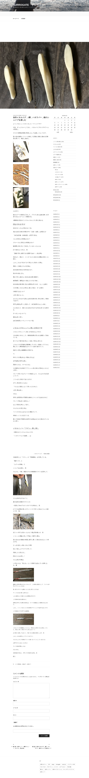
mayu (53, 759)
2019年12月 (56, 303)
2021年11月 (56, 246)
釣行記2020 (55, 193)
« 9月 (58, 127)
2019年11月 (56, 305)
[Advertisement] (44, 27)
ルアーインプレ (56, 147)
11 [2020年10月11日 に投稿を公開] (74, 118)
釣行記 (54, 185)
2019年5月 (55, 321)
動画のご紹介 (56, 155)
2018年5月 (55, 352)
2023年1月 (55, 217)
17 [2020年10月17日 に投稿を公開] (71, 120)
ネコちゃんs (56, 139)
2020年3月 (55, 295)
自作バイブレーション (60, 179)
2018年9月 (55, 342)
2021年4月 (55, 261)
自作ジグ (57, 174)
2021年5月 (55, 259)
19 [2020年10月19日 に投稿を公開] (54, 122)
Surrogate (58, 759)
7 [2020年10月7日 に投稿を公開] (61, 118)
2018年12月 (56, 334)
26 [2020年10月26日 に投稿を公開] (54, 125)
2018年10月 (56, 339)
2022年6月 (55, 230)
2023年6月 (55, 212)
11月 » (71, 127)
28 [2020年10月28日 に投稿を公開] (61, 125)
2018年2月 (55, 360)
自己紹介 (23, 14)
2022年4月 (55, 235)
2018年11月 (56, 337)
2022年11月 (56, 222)
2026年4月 (55, 209)
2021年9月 (55, 248)
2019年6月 (55, 318)
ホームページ (16, 14)
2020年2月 (55, 298)
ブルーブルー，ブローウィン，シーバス (49, 762)
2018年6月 (55, 350)
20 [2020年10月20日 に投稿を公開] (58, 122)
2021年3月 (55, 264)
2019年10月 (56, 308)
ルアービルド (62, 762)
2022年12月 (56, 220)
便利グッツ (55, 152)
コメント (16, 677)
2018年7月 (55, 347)
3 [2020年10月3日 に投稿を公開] (71, 115)
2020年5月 (55, 290)
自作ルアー (29, 659)
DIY (49, 759)
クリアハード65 (71, 759)
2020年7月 (55, 285)
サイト (14, 710)
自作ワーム (57, 182)
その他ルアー (24, 659)
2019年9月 (55, 311)
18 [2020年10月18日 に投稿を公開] (74, 120)
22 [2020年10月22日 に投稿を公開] (64, 122)
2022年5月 (55, 233)
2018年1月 (55, 363)
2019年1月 (55, 331)
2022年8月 (55, 225)
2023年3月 (55, 214)
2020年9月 (55, 279)
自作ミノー (55, 160)
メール (15, 703)
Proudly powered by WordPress (19, 774)
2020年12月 (56, 272)
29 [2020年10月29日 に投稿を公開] (64, 125)
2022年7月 (55, 227)
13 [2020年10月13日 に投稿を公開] (58, 120)
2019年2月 (55, 329)
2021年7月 (55, 253)
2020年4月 (55, 292)
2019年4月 (55, 324)
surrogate (24, 110)
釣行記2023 (55, 195)
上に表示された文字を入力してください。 (23, 721)
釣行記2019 (55, 190)
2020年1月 (55, 300)
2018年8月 (55, 344)
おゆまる (64, 759)
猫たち (41, 764)
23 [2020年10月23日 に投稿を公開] (68, 122)
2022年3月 (55, 238)
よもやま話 (55, 144)
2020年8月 (55, 282)
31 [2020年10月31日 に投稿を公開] (71, 125)
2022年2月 (55, 240)
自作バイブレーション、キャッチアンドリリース (63, 764)
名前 (15, 696)
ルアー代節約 (56, 150)
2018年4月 (55, 355)
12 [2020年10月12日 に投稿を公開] (54, 120)
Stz (55, 165)
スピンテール (58, 170)
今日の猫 (69, 762)
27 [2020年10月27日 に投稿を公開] (58, 125)
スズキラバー (58, 167)
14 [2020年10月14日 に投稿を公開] (61, 120)
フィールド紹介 (56, 142)
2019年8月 (55, 313)
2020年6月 (55, 287)
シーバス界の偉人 (18, 659)
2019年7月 (55, 316)
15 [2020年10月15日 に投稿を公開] (64, 120)
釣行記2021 (57, 187)
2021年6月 (55, 256)
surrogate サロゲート (28, 4)
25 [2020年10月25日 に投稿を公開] (74, 122)
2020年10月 (56, 277)
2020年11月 (56, 274)
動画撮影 (55, 157)
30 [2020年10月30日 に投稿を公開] (68, 125)
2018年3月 (55, 357)
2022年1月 (55, 243)
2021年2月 (55, 266)
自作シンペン (58, 177)
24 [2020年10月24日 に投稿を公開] (71, 122)
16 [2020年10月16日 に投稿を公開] (68, 120)
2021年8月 (55, 251)
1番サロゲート (43, 759)
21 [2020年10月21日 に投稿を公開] (61, 122)
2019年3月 (55, 326)
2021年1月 (55, 269)
